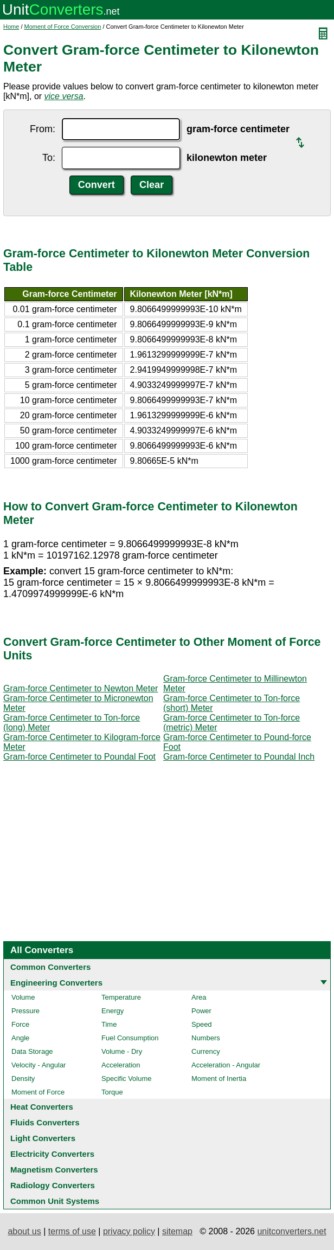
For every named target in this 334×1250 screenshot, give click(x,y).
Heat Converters (41, 1106)
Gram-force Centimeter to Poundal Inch (238, 756)
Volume (23, 997)
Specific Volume (126, 1078)
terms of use (72, 1231)
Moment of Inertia (218, 1078)
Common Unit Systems (54, 1201)
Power (201, 1011)
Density (23, 1078)
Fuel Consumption (130, 1038)
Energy (112, 1011)
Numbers (205, 1038)
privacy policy (129, 1231)
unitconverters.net (291, 1231)
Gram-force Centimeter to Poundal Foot (79, 756)
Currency (205, 1051)
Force (20, 1024)
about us (24, 1231)
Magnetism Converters (54, 1169)
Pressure (25, 1011)
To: (48, 157)
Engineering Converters (56, 982)
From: (42, 129)
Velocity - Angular (38, 1065)
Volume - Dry (121, 1051)
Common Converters (50, 966)
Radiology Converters (52, 1185)
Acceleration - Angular (225, 1065)
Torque (112, 1092)
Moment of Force (38, 1092)
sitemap (177, 1231)
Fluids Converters (45, 1122)
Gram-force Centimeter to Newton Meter (80, 688)
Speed (201, 1024)
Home (11, 26)
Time (109, 1024)
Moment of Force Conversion (62, 26)
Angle (20, 1038)
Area (198, 997)
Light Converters (42, 1138)
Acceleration (120, 1065)
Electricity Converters (52, 1153)
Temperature (121, 997)
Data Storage (32, 1051)
